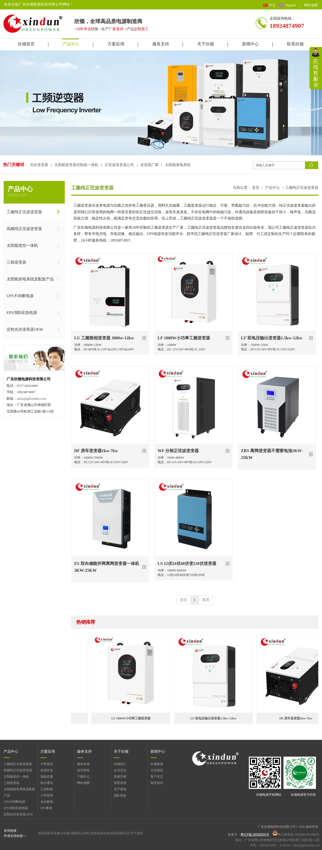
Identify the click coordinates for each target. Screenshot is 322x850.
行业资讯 (157, 770)
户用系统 (46, 764)
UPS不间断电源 (14, 802)
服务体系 (83, 764)
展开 (315, 68)
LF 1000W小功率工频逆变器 (134, 718)
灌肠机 (75, 833)
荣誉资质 (120, 783)
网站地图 (311, 5)
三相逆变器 (11, 783)
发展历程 (120, 776)
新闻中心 (158, 751)
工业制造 (46, 789)
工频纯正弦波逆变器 (301, 188)
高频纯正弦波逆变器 (18, 770)
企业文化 (120, 770)
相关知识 (157, 783)
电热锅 (111, 833)
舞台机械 (63, 833)
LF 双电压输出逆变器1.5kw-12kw (217, 718)
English (290, 5)
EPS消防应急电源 (16, 808)
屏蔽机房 (123, 833)
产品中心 (272, 188)
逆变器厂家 (149, 165)
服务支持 (84, 751)
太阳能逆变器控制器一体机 (76, 165)
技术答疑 (83, 770)
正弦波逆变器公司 (119, 165)
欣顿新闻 (157, 764)
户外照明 (46, 795)
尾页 (206, 600)
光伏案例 (46, 802)
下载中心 (83, 776)
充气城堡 (136, 833)
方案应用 (47, 751)
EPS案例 (46, 808)
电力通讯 (46, 783)
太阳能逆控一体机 (16, 776)
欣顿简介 (120, 764)
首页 (255, 188)
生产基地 (120, 789)
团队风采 (120, 795)
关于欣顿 (121, 751)
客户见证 (157, 776)
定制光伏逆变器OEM (18, 814)
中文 (272, 5)
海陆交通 (46, 776)
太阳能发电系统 (178, 165)
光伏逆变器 (39, 165)
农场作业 (46, 770)
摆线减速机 (98, 833)
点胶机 (85, 833)
